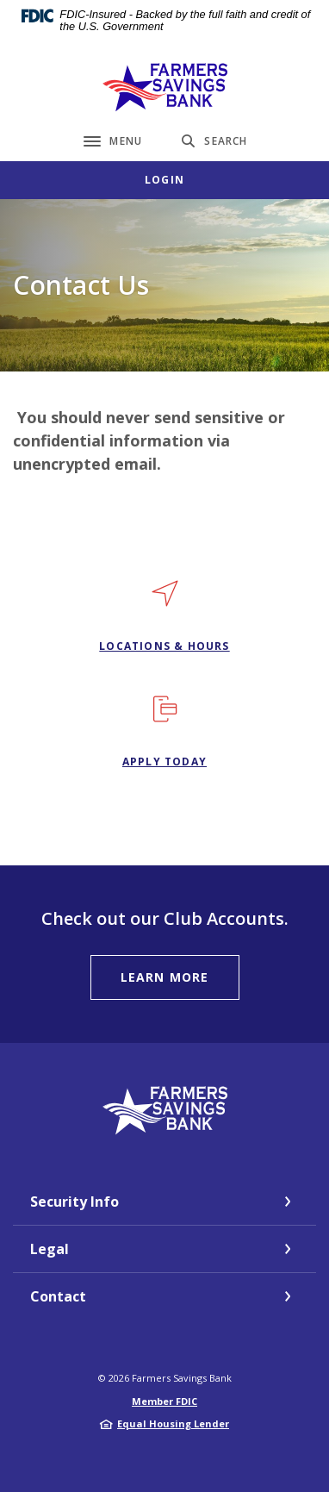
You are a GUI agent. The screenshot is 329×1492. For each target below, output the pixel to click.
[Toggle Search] (214, 141)
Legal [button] (49, 1248)
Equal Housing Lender (173, 1423)
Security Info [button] (74, 1201)
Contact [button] (58, 1296)
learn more (165, 977)
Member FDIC (164, 1401)
